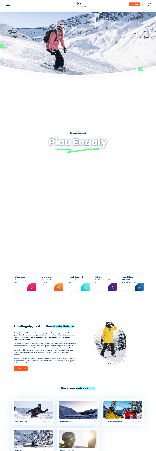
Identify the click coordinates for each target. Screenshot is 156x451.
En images (111, 364)
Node (19, 10)
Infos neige (135, 4)
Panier (149, 4)
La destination (21, 369)
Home (14, 10)
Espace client (143, 4)
